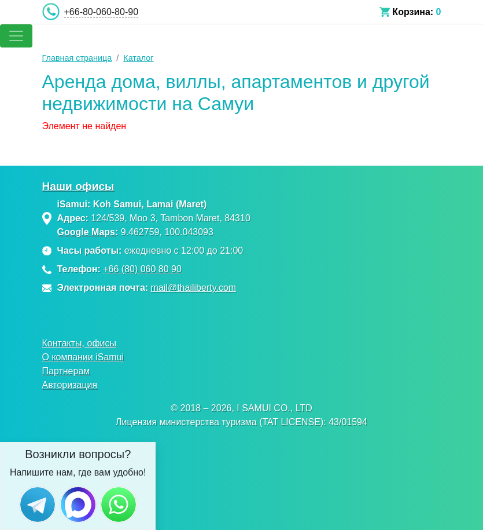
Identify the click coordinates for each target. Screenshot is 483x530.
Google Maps (86, 232)
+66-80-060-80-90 (101, 12)
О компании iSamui (83, 357)
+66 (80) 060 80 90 (142, 269)
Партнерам (66, 371)
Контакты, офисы (79, 343)
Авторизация (70, 385)
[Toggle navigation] (16, 35)
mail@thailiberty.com (194, 288)
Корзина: (412, 12)
